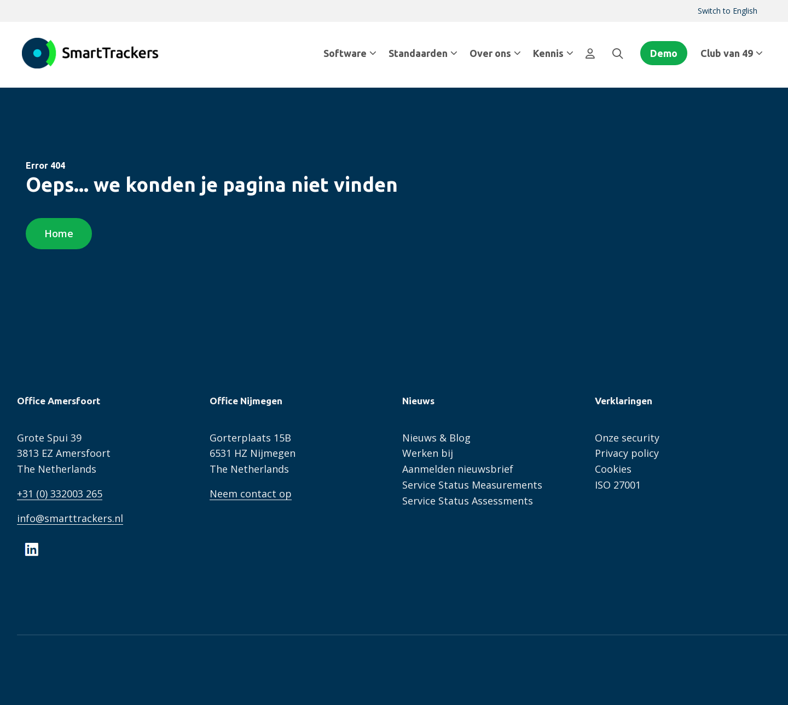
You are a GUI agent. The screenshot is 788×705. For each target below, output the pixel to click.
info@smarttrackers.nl (70, 518)
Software (349, 53)
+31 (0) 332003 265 (59, 493)
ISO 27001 (618, 484)
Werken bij (427, 453)
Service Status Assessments (467, 500)
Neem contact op (251, 493)
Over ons (495, 53)
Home (58, 233)
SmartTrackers (90, 53)
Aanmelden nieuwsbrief (457, 468)
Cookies (613, 468)
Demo (663, 53)
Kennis (553, 53)
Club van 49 (731, 53)
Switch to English (727, 10)
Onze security (627, 437)
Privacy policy (627, 453)
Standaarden (423, 53)
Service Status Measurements (472, 484)
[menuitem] (727, 11)
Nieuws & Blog (436, 437)
